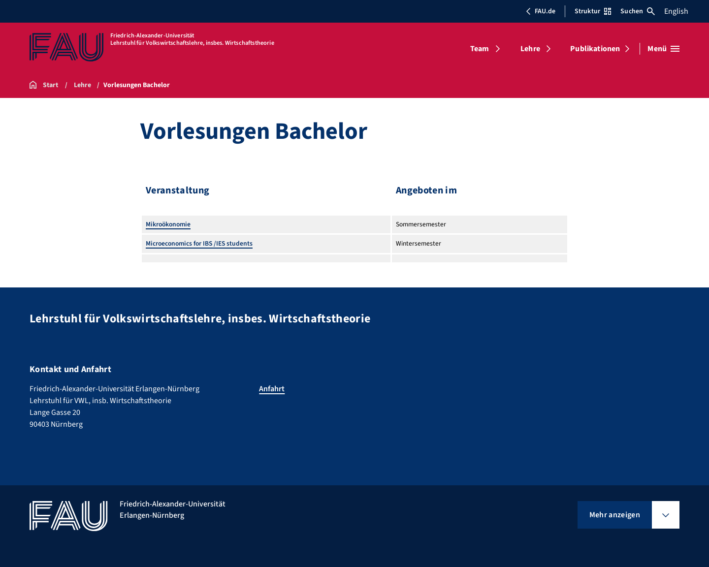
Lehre (530, 48)
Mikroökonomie (168, 224)
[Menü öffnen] (663, 49)
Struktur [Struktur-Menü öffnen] (593, 11)
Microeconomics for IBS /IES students (199, 243)
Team (479, 48)
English (676, 11)
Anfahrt (272, 388)
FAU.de (540, 11)
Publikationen (595, 48)
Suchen (637, 11)
